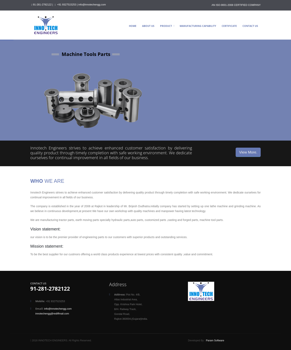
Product (166, 26)
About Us (148, 26)
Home (132, 26)
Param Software (215, 340)
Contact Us (250, 26)
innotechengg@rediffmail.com (52, 313)
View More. (248, 152)
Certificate (229, 26)
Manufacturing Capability (198, 26)
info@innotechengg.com (92, 4)
